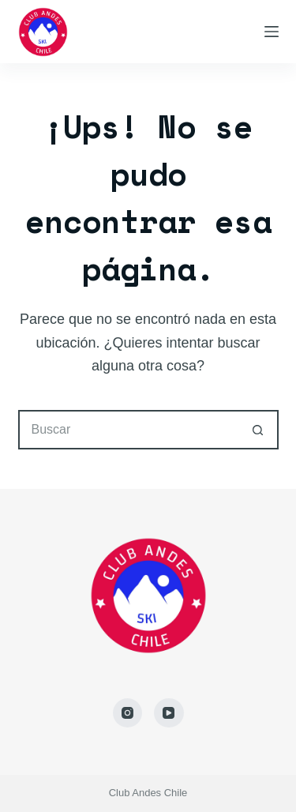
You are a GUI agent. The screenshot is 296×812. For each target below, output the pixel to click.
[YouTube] (169, 713)
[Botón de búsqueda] (259, 429)
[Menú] (271, 31)
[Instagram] (128, 713)
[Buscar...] (128, 429)
